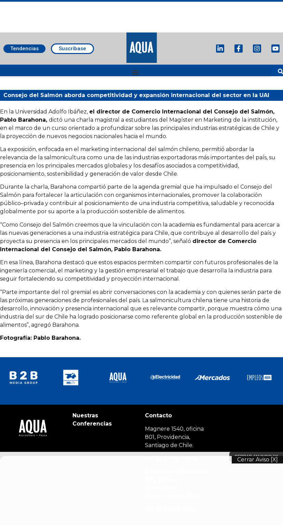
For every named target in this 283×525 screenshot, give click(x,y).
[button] (135, 72)
